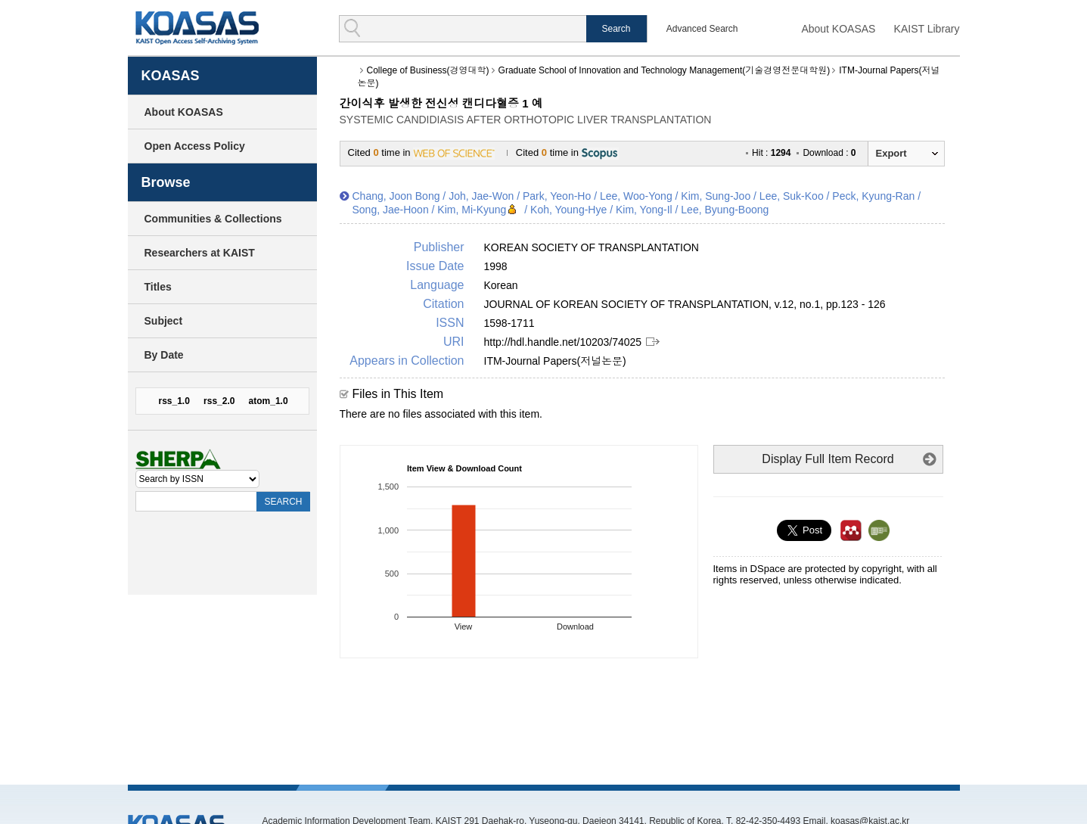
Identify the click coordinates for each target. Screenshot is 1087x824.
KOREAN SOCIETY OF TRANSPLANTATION (591, 247)
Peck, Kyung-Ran (873, 196)
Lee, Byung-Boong (725, 210)
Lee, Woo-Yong (636, 196)
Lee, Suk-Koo (791, 196)
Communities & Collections (213, 219)
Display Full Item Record (827, 458)
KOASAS (197, 28)
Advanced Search (702, 28)
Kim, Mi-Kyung (471, 210)
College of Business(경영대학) (428, 70)
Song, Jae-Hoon (390, 210)
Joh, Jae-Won (481, 196)
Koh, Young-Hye (568, 210)
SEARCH (283, 501)
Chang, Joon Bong (396, 196)
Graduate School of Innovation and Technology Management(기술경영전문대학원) (664, 70)
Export (891, 153)
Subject (163, 321)
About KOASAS (838, 29)
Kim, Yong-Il (644, 210)
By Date (164, 355)
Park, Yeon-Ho (557, 196)
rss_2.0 (218, 401)
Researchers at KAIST (199, 253)
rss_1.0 (174, 401)
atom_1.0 (268, 401)
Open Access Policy (194, 146)
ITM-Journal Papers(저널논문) (555, 361)
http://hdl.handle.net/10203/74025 (563, 342)
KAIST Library (927, 29)
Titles (158, 287)
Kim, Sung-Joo (715, 196)
